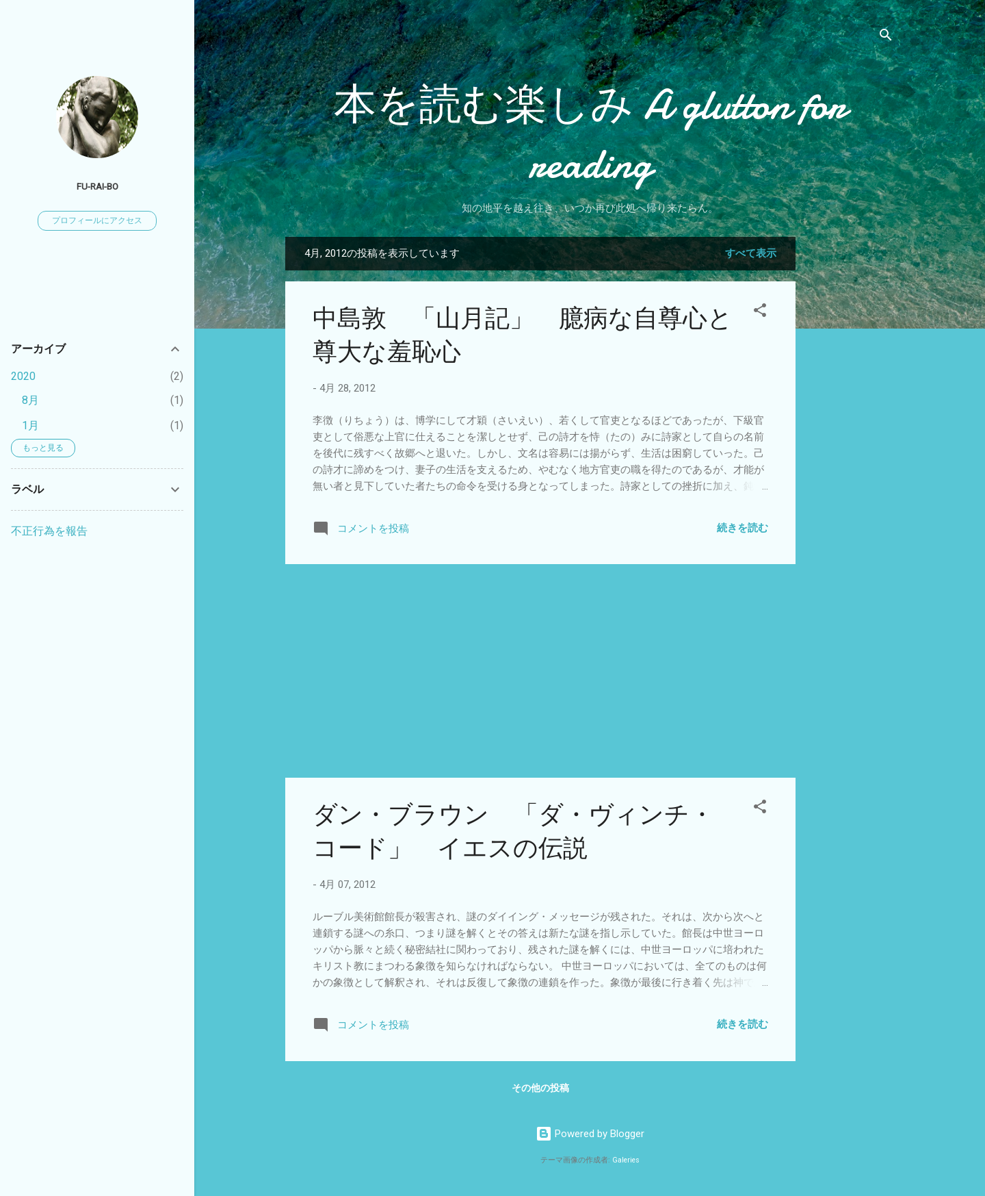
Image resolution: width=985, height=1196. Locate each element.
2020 (23, 376)
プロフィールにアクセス (97, 220)
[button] (760, 312)
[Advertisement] (850, 442)
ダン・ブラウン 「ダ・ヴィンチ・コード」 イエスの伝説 (513, 831)
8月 (30, 400)
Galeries (626, 1160)
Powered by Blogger (590, 1134)
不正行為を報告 (49, 530)
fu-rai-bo (97, 186)
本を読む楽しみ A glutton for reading (590, 134)
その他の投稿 (540, 1087)
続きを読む (742, 528)
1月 (30, 425)
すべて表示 (750, 253)
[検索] (886, 37)
